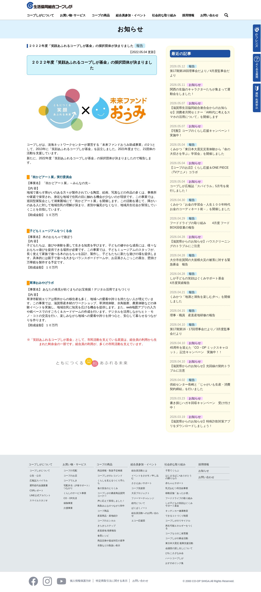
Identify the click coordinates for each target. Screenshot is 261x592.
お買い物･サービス (73, 15)
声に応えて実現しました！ (111, 501)
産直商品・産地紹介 (107, 515)
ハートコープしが (174, 558)
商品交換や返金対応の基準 (111, 540)
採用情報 (188, 15)
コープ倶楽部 (138, 488)
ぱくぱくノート (139, 508)
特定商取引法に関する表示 (111, 580)
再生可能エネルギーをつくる (179, 527)
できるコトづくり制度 (176, 515)
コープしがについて (40, 15)
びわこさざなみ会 (174, 553)
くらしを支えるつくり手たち (111, 482)
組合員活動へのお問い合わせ (145, 514)
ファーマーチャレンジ (142, 498)
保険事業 (68, 503)
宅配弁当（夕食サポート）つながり (77, 486)
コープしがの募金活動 (176, 538)
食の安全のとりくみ (107, 488)
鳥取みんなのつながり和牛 (111, 505)
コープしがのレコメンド (109, 475)
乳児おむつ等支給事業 (176, 488)
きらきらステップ (106, 525)
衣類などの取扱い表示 (108, 545)
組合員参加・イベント (131, 15)
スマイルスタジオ (39, 500)
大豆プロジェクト (140, 493)
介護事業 (68, 508)
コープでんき (70, 480)
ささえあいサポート (141, 483)
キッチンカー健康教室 (176, 511)
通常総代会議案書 (39, 485)
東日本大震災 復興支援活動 (179, 543)
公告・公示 (35, 475)
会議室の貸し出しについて (179, 548)
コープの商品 (101, 15)
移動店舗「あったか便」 (177, 493)
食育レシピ (103, 535)
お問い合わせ (209, 15)
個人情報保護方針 (80, 580)
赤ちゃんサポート (174, 483)
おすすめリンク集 (174, 563)
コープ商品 (103, 511)
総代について (138, 503)
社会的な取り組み (164, 15)
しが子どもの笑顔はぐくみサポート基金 (179, 504)
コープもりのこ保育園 (176, 533)
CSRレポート (36, 490)
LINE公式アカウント (40, 495)
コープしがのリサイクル (177, 520)
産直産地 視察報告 (106, 530)
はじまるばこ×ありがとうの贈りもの (178, 477)
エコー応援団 (138, 520)
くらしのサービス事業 (75, 493)
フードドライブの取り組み (179, 498)
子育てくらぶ (172, 470)
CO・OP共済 (70, 498)
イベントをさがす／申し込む (145, 477)
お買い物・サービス (74, 464)
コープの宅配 (70, 470)
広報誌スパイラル (39, 480)
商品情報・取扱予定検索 (109, 470)
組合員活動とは (139, 470)
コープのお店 (70, 475)
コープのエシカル (106, 520)
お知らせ (203, 470)
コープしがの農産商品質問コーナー (111, 494)
